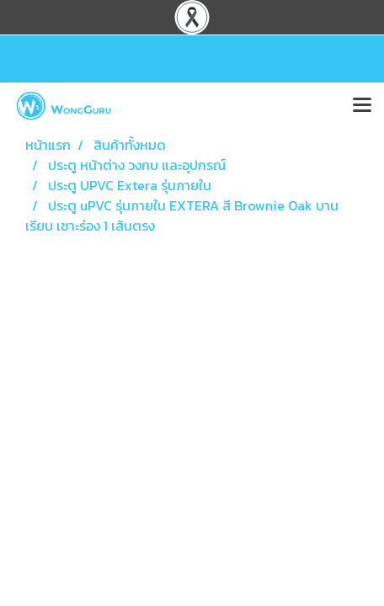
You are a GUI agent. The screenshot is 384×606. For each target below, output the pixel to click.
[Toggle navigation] (362, 106)
